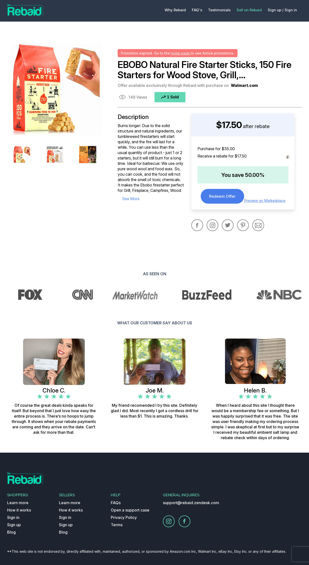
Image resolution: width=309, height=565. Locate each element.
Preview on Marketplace (264, 200)
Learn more (17, 502)
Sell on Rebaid (249, 10)
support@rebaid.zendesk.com (191, 502)
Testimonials (219, 10)
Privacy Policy (124, 517)
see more (131, 198)
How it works (19, 510)
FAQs (116, 502)
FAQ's (197, 10)
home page (181, 53)
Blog (11, 532)
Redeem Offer (222, 196)
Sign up (14, 524)
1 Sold (170, 97)
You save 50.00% (243, 175)
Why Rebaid (175, 10)
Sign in (291, 10)
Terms (117, 524)
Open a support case (130, 510)
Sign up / (276, 10)
